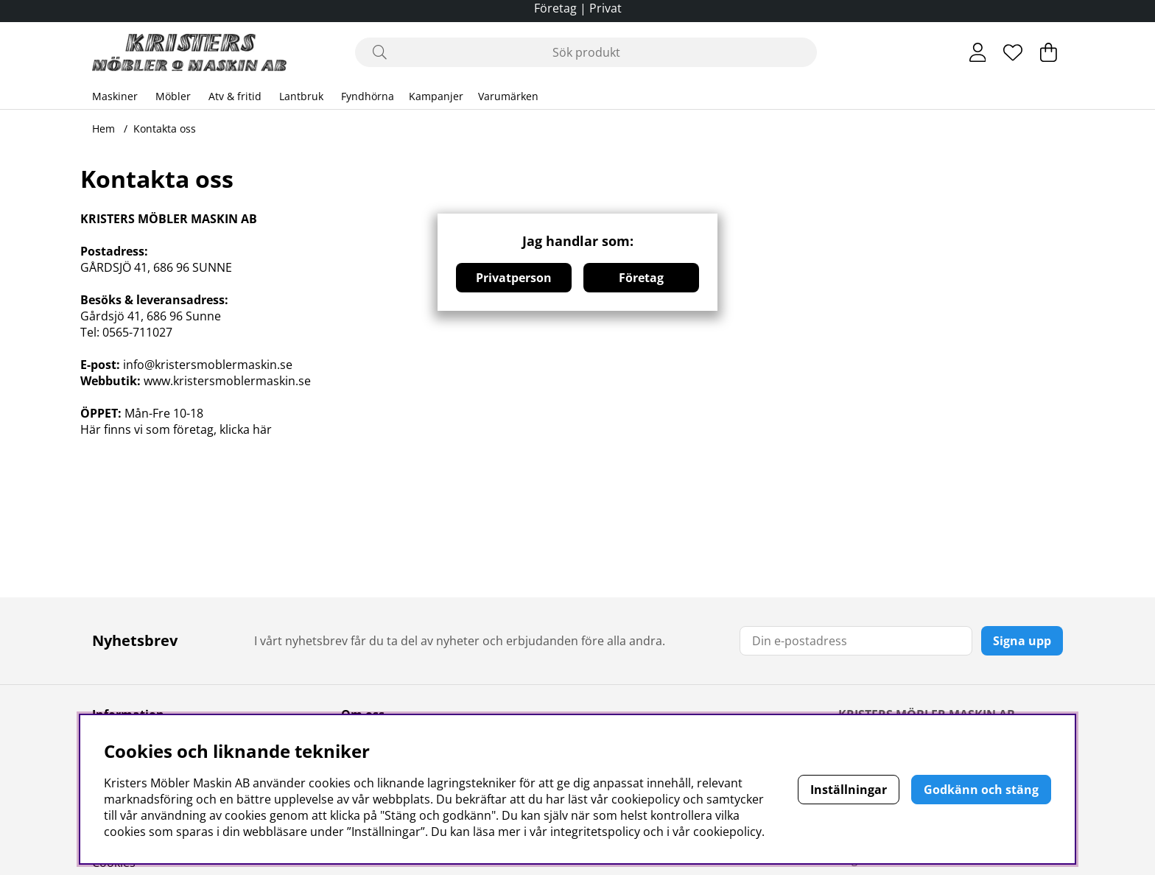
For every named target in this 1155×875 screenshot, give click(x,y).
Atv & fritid (234, 96)
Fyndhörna (367, 96)
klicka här (246, 429)
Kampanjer (436, 96)
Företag (641, 278)
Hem (103, 129)
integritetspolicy (595, 831)
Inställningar (848, 789)
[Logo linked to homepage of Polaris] (189, 52)
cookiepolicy (727, 831)
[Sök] (586, 52)
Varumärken (508, 96)
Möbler (173, 96)
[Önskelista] (1012, 52)
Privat (605, 8)
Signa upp (1022, 641)
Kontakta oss (164, 129)
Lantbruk (301, 96)
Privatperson (514, 278)
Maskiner (115, 96)
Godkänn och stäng (981, 789)
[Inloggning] (977, 52)
